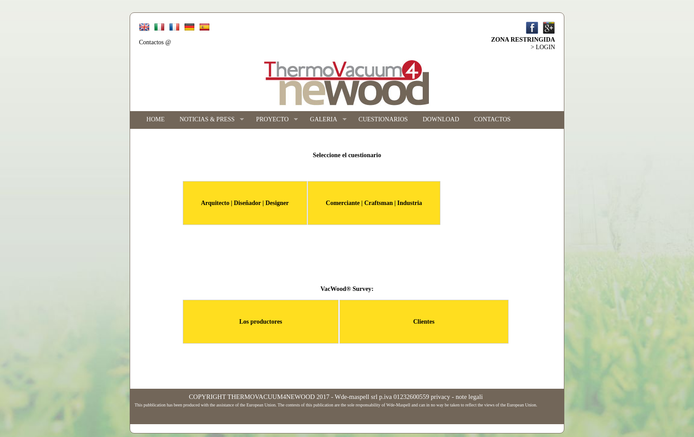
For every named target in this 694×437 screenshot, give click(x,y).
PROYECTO (273, 120)
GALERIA (325, 120)
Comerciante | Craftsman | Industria (374, 203)
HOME (156, 119)
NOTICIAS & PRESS (208, 120)
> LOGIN (543, 47)
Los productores (260, 321)
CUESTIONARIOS (383, 119)
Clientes (423, 321)
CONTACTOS (492, 119)
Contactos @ (155, 42)
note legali (468, 396)
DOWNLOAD (441, 119)
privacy (440, 396)
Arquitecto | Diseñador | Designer (245, 203)
